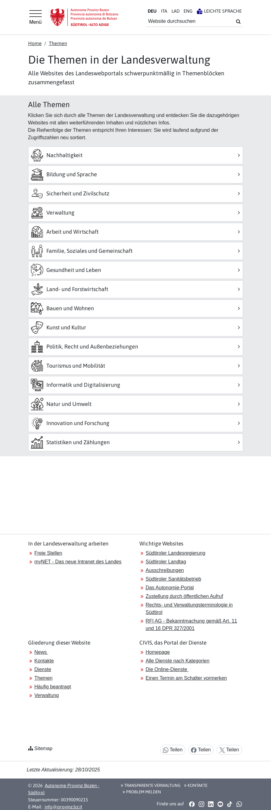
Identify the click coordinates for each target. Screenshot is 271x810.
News (41, 652)
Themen (58, 43)
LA (175, 11)
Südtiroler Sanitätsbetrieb (173, 579)
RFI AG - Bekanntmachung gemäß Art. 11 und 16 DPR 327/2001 (191, 624)
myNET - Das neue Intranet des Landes (77, 561)
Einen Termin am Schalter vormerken (186, 678)
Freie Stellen (48, 553)
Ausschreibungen (165, 570)
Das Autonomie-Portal (170, 587)
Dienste (42, 669)
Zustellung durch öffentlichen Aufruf (184, 596)
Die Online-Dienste (167, 669)
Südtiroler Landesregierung (175, 553)
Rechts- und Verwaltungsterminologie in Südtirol (189, 608)
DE (152, 11)
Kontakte (44, 660)
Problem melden (142, 791)
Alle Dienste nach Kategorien (177, 660)
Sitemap (43, 748)
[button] (192, 804)
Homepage (158, 652)
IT (164, 11)
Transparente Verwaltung (150, 785)
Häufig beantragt (52, 686)
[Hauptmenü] (35, 17)
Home (35, 43)
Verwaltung (46, 695)
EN (188, 11)
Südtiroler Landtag (166, 561)
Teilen (173, 750)
